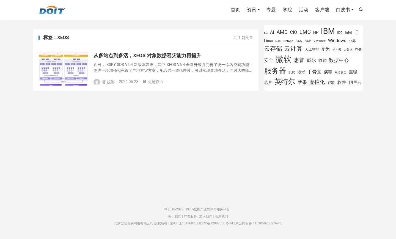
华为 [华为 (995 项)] (325, 49)
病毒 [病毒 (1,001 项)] (328, 72)
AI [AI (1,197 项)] (272, 32)
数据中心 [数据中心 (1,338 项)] (339, 60)
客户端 (322, 9)
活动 (303, 9)
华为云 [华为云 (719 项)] (336, 49)
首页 (235, 9)
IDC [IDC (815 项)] (339, 33)
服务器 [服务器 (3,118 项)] (275, 71)
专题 (271, 9)
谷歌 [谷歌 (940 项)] (331, 82)
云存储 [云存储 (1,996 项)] (273, 48)
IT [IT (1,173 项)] (356, 32)
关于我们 (174, 216)
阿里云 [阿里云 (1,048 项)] (355, 82)
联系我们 (221, 216)
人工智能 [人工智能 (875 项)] (312, 49)
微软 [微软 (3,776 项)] (284, 59)
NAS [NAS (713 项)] (278, 41)
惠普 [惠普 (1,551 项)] (299, 60)
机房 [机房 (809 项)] (291, 72)
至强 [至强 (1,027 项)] (353, 72)
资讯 (251, 9)
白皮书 (343, 9)
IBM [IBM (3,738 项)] (328, 31)
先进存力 (152, 81)
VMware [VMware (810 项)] (319, 41)
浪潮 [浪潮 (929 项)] (301, 72)
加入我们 (205, 216)
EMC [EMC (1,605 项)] (305, 32)
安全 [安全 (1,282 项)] (268, 60)
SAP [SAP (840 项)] (308, 41)
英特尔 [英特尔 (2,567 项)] (284, 82)
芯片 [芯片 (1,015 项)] (268, 82)
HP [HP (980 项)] (315, 32)
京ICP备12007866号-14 (216, 223)
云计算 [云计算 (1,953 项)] (293, 48)
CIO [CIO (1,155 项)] (293, 32)
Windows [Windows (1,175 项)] (337, 40)
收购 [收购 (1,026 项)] (322, 60)
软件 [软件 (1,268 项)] (341, 82)
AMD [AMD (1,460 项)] (282, 32)
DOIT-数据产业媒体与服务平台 (52, 10)
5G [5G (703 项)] (266, 33)
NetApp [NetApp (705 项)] (288, 41)
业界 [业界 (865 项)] (352, 41)
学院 (287, 9)
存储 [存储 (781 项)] (358, 49)
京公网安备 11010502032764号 (258, 223)
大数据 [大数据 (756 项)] (348, 49)
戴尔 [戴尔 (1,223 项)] (311, 60)
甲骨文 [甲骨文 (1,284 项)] (314, 72)
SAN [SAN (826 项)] (299, 41)
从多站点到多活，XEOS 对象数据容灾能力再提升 (147, 55)
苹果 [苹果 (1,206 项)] (302, 82)
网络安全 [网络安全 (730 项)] (340, 72)
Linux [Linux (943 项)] (268, 41)
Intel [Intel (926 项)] (348, 32)
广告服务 (190, 216)
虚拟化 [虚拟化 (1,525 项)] (317, 82)
